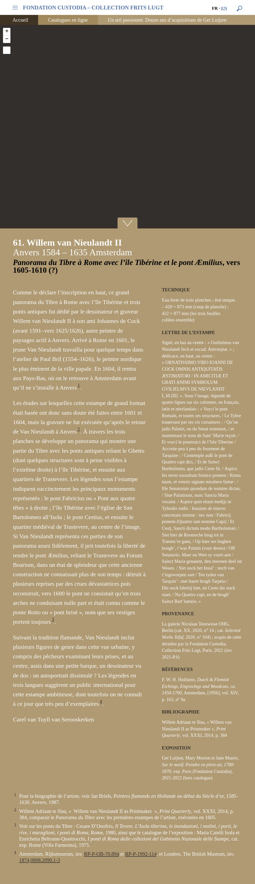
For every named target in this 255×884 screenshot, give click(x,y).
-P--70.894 (101, 854)
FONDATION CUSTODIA (93, 7)
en (224, 8)
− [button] (6, 39)
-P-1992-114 (140, 854)
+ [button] (6, 31)
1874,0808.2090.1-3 (39, 860)
